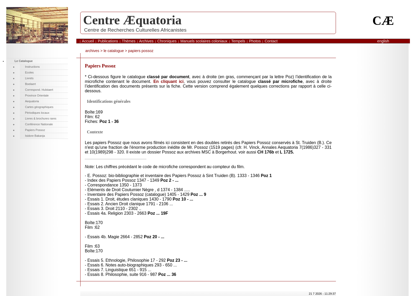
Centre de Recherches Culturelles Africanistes (135, 30)
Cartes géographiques (39, 107)
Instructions (32, 66)
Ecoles (29, 72)
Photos (255, 41)
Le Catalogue (114, 51)
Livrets (29, 78)
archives (92, 51)
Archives (146, 41)
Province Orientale (37, 95)
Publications (108, 41)
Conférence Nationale (39, 124)
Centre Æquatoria (132, 20)
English (383, 41)
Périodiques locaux (37, 112)
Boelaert (30, 84)
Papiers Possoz (35, 130)
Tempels (238, 41)
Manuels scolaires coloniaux (203, 41)
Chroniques (167, 41)
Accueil (88, 41)
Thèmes (128, 41)
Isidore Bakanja (35, 135)
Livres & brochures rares (40, 118)
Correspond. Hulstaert (39, 89)
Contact (271, 41)
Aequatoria (32, 101)
